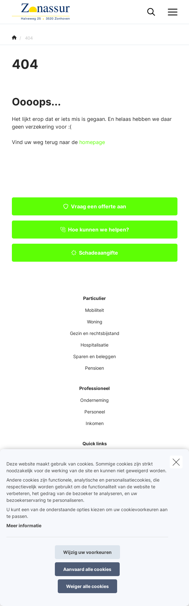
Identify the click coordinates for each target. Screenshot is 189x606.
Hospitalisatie (94, 345)
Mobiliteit (94, 310)
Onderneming (94, 400)
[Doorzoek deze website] (151, 12)
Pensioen (94, 368)
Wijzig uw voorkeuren (87, 552)
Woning (94, 321)
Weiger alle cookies (87, 586)
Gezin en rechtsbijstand (94, 333)
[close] (176, 462)
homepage (92, 142)
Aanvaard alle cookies (87, 569)
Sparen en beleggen (94, 356)
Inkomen (95, 423)
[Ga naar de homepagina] (44, 12)
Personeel (94, 411)
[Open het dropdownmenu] (171, 12)
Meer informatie (23, 525)
